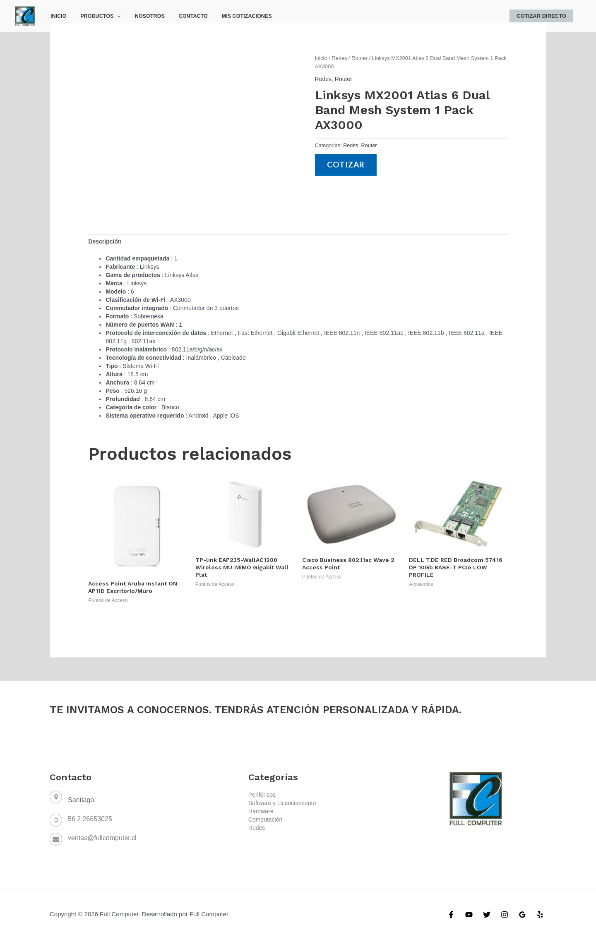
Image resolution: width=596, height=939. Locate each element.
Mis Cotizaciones (231, 16)
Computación (265, 819)
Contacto (180, 16)
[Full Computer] (24, 15)
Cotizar (346, 165)
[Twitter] (486, 914)
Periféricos (262, 794)
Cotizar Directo (543, 16)
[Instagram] (504, 914)
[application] (112, 16)
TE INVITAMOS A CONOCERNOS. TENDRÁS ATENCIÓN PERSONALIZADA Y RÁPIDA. (259, 709)
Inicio (57, 16)
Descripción (104, 241)
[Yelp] (540, 914)
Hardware (261, 811)
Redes (339, 58)
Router (359, 58)
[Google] (522, 914)
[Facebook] (451, 914)
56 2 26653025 (90, 818)
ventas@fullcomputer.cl (102, 837)
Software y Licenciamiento (282, 803)
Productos (95, 16)
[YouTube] (469, 914)
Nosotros (141, 16)
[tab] (104, 241)
